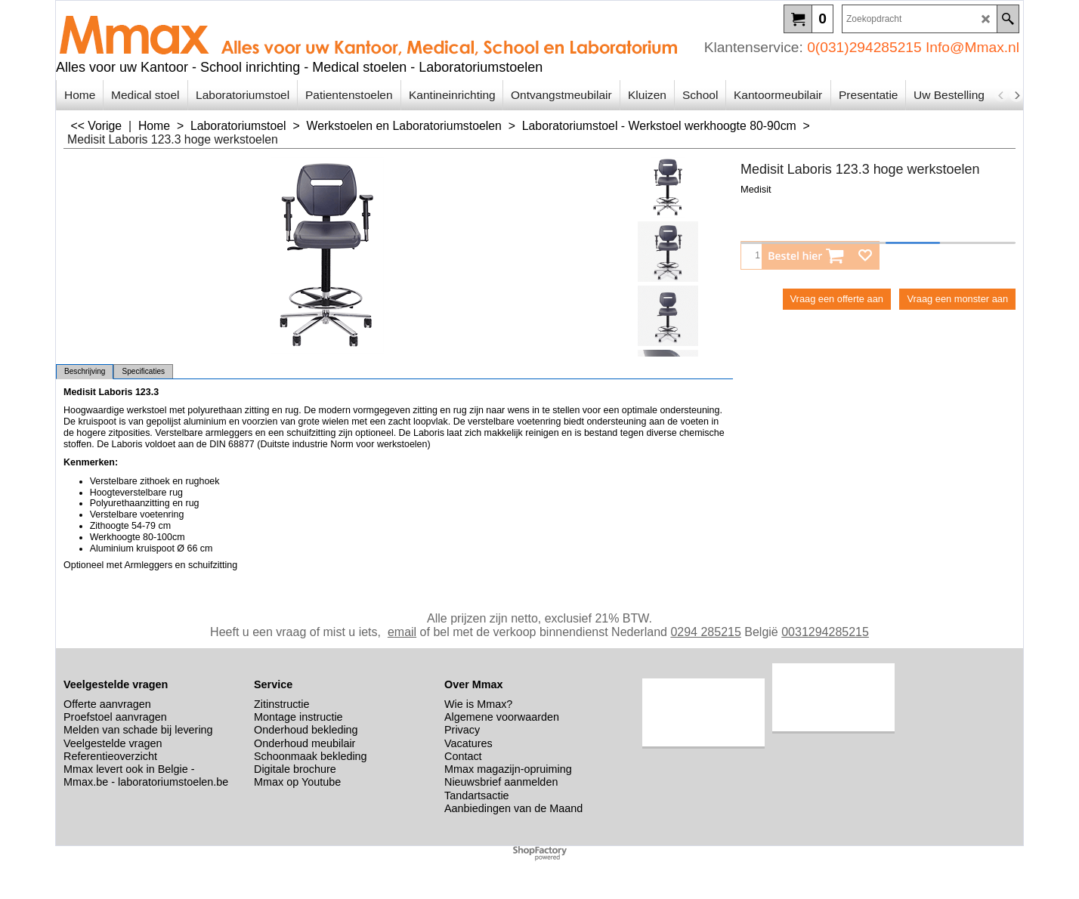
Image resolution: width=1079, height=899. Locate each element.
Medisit (755, 189)
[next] (1016, 95)
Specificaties (143, 371)
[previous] (1001, 95)
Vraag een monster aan (957, 298)
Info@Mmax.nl (972, 47)
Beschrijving (84, 371)
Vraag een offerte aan (836, 298)
